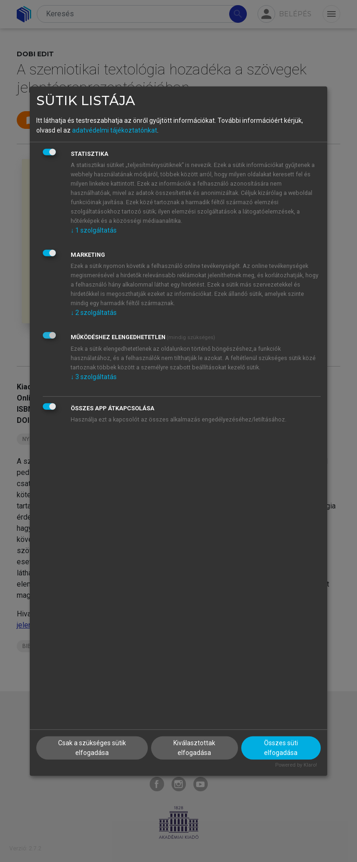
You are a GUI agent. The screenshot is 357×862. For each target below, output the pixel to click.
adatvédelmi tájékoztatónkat (114, 130)
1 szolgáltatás (94, 230)
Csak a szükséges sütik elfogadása (92, 747)
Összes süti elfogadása (281, 747)
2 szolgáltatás (94, 312)
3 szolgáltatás (94, 377)
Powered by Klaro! (296, 765)
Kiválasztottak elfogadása (194, 747)
